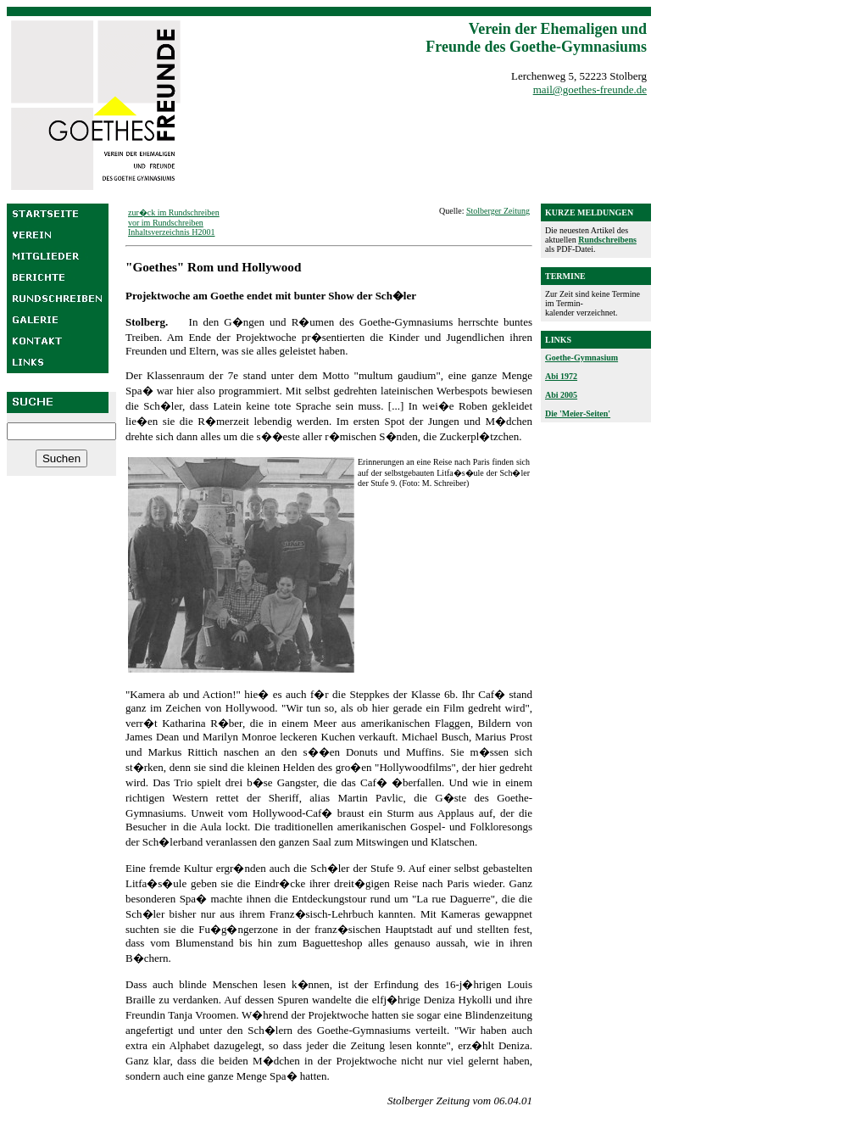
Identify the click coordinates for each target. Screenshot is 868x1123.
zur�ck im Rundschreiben (174, 212)
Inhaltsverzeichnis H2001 (171, 232)
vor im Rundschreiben (165, 222)
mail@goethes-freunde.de (590, 89)
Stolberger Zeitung (498, 210)
